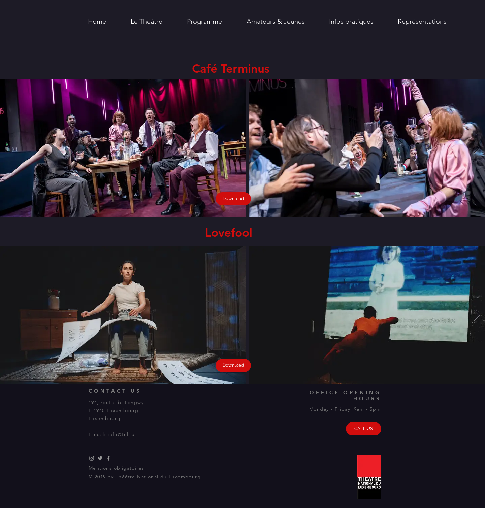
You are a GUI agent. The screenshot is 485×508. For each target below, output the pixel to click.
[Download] (233, 198)
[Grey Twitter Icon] (100, 458)
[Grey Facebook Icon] (108, 458)
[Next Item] (477, 148)
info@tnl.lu (121, 434)
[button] (146, 21)
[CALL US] (363, 428)
